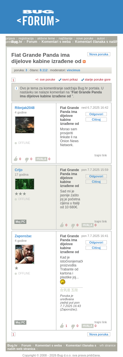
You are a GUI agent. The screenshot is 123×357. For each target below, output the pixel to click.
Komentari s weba (48, 345)
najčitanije (66, 38)
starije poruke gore (98, 79)
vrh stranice (107, 345)
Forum (26, 345)
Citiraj (96, 119)
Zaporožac (24, 236)
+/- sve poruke (45, 79)
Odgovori (96, 114)
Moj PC (20, 221)
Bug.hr (12, 345)
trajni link (101, 155)
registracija (25, 38)
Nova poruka (98, 54)
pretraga (11, 41)
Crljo (19, 170)
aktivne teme (46, 38)
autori (101, 38)
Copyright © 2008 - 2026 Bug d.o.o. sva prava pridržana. (61, 355)
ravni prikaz (70, 79)
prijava (10, 38)
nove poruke (85, 38)
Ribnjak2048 (25, 108)
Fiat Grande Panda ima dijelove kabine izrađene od (61, 94)
